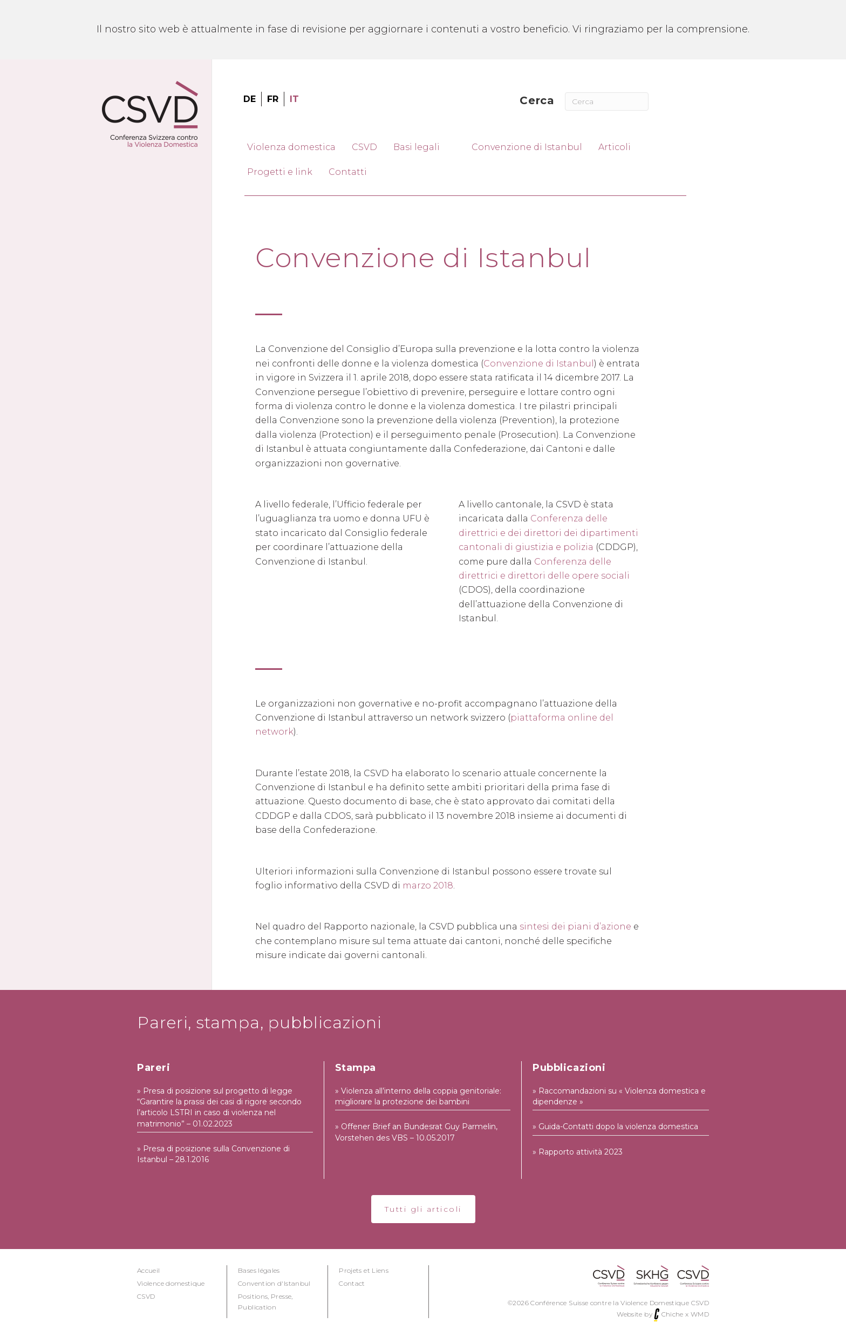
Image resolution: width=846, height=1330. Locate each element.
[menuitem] (249, 99)
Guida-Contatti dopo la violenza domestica (618, 1126)
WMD (700, 1314)
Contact (352, 1283)
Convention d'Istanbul (274, 1283)
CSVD (146, 1296)
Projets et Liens (363, 1270)
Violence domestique (171, 1283)
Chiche (672, 1314)
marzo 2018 (427, 885)
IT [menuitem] (294, 98)
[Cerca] (606, 101)
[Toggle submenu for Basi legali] (451, 147)
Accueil (148, 1270)
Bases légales (259, 1270)
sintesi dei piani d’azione (575, 926)
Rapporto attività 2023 (580, 1152)
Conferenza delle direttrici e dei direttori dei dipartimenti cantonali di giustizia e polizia (548, 532)
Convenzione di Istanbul (538, 363)
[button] (423, 1209)
